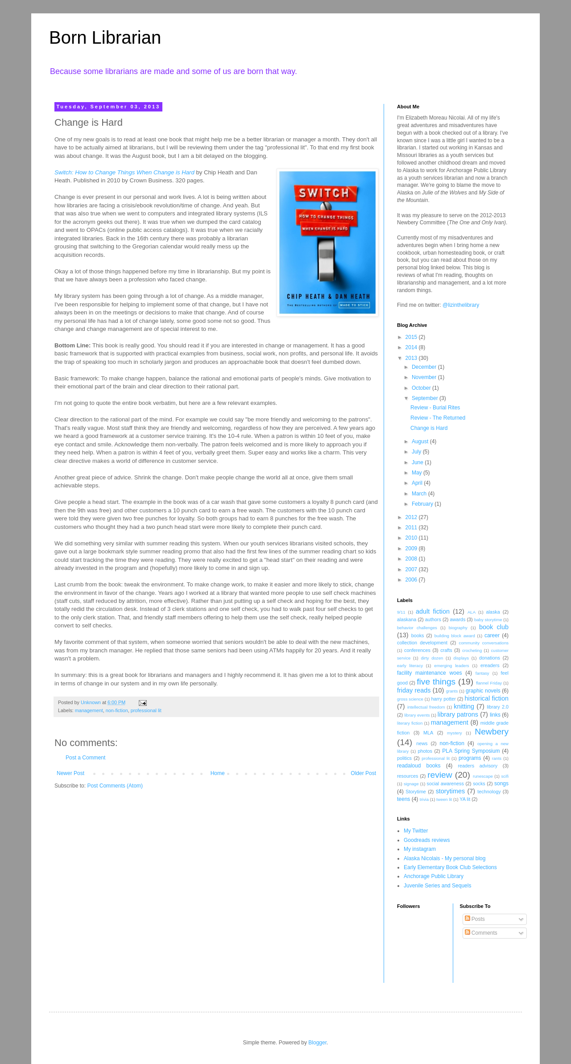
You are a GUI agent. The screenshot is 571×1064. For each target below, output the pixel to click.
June (418, 462)
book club (494, 627)
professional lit (146, 710)
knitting (464, 706)
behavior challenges (417, 627)
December (425, 367)
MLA (428, 732)
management (89, 710)
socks (479, 783)
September (425, 398)
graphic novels (483, 691)
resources (407, 776)
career (492, 635)
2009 (412, 548)
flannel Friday (489, 682)
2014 (412, 347)
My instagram (420, 849)
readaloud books (419, 766)
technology (489, 791)
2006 (412, 580)
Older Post (363, 773)
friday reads (413, 690)
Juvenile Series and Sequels (437, 886)
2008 (412, 559)
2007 (412, 569)
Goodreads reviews (427, 840)
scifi (505, 776)
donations (489, 657)
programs (470, 758)
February (423, 504)
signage (411, 783)
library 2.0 (498, 706)
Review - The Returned (437, 418)
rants (496, 758)
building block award (454, 635)
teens (403, 799)
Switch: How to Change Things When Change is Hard (124, 172)
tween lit (444, 799)
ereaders (490, 665)
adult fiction (433, 611)
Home (218, 773)
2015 (412, 337)
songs (501, 783)
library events (417, 715)
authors (433, 619)
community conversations (484, 642)
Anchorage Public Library (433, 876)
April (418, 483)
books (417, 635)
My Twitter (416, 831)
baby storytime (488, 619)
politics (404, 758)
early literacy (410, 665)
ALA (472, 612)
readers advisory (477, 765)
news (421, 743)
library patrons (458, 714)
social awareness (445, 783)
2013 (412, 358)
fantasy (482, 673)
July (417, 452)
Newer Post (70, 773)
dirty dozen (432, 658)
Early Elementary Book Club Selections (450, 867)
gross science (410, 699)
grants (452, 691)
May (417, 473)
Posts (475, 919)
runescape (483, 776)
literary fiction (409, 723)
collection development (422, 642)
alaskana (406, 619)
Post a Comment (85, 758)
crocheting (472, 650)
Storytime (415, 791)
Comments (481, 933)
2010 (412, 538)
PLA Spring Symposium (471, 751)
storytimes (450, 791)
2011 (412, 527)
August (421, 441)
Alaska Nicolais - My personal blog (444, 858)
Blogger (317, 1042)
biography (458, 627)
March (420, 494)
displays (461, 658)
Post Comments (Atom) (115, 786)
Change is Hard (428, 428)
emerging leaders (451, 665)
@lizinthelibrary (461, 305)
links (495, 715)
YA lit (464, 799)
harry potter (443, 698)
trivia (424, 799)
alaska (493, 611)
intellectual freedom (426, 707)
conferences (417, 650)
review (439, 774)
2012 (412, 517)
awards (457, 619)
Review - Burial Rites (435, 407)
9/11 (401, 612)
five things (436, 681)
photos (425, 751)
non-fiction (117, 710)
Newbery (492, 731)
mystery (454, 732)
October (422, 388)
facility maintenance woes (429, 673)
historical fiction (486, 698)
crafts (446, 650)
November (425, 377)
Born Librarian (105, 37)
